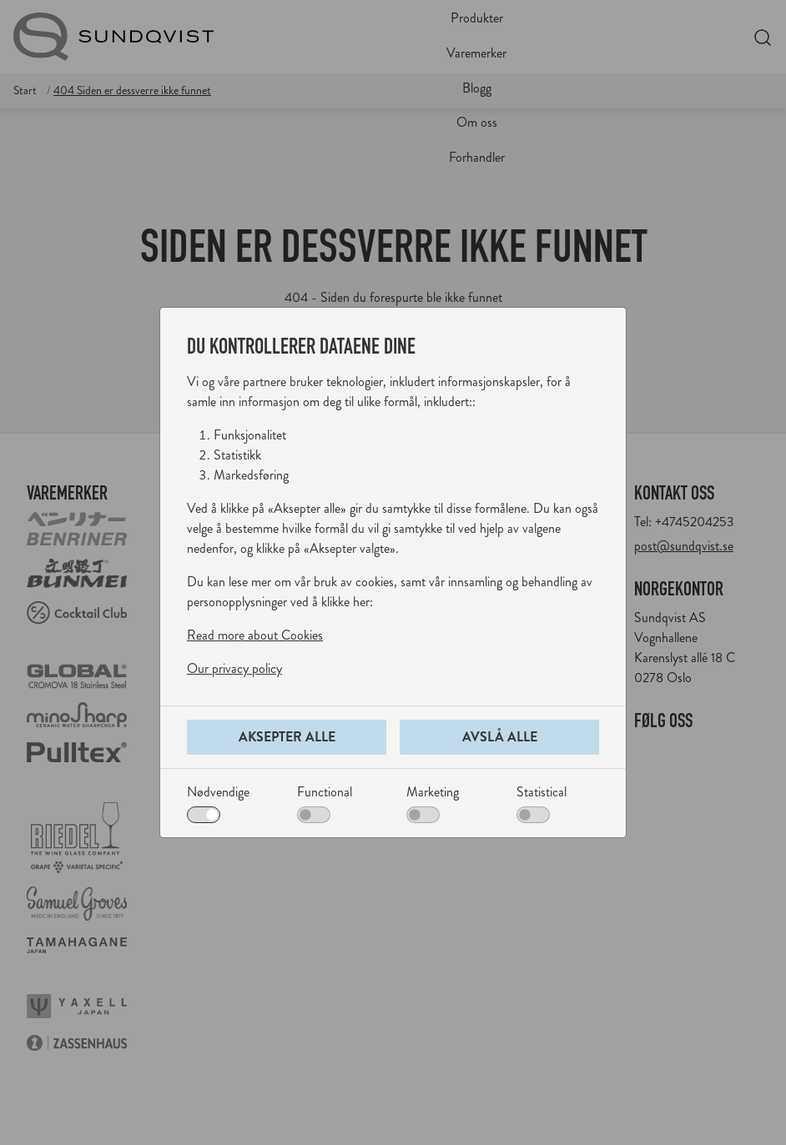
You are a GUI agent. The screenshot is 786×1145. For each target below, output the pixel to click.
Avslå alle (499, 736)
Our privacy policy (234, 668)
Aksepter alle (287, 736)
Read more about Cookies (255, 635)
